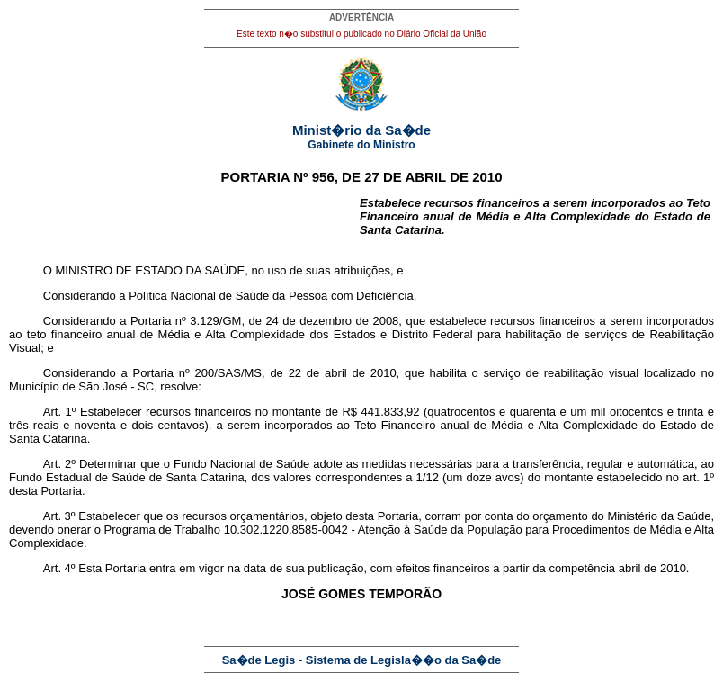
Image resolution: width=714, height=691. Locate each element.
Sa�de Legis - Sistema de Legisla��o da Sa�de (362, 660)
